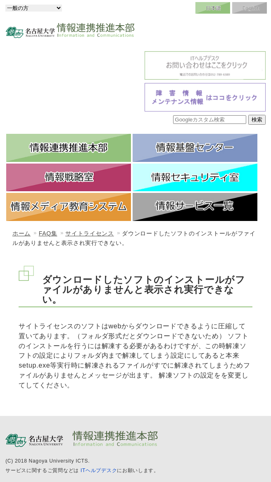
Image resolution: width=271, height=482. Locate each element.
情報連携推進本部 (68, 148)
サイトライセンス (89, 233)
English (249, 8)
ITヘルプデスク (99, 470)
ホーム (21, 233)
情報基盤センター (195, 148)
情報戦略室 (68, 178)
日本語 (212, 8)
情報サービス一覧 (195, 207)
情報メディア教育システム (68, 207)
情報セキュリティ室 (195, 178)
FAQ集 (48, 233)
